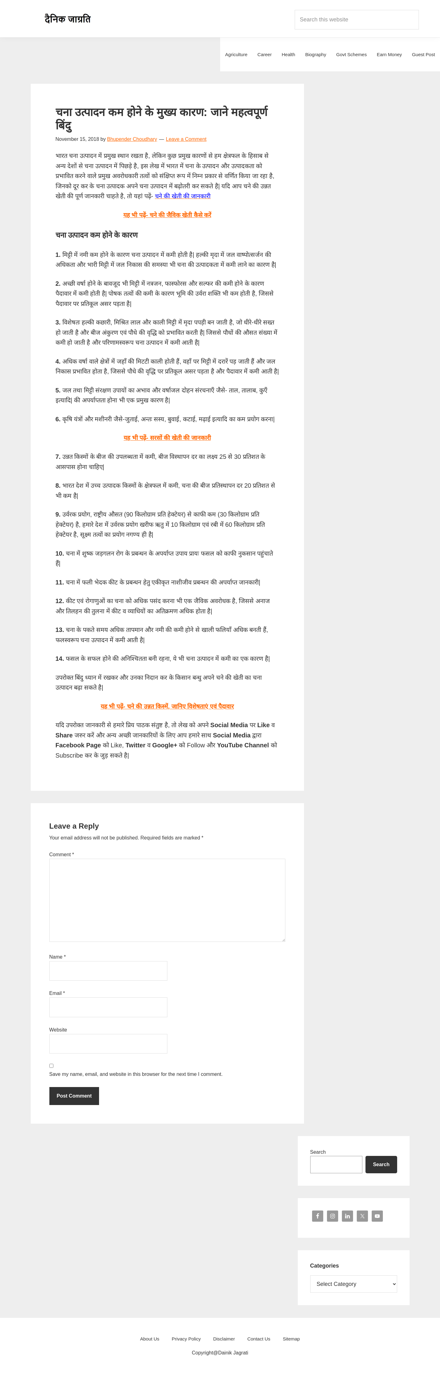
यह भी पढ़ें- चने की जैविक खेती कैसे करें (167, 215)
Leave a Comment (186, 139)
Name (57, 956)
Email (57, 993)
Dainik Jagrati (68, 18)
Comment (61, 854)
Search (318, 1151)
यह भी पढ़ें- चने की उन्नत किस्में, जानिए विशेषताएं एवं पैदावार (167, 706)
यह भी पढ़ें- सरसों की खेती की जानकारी (167, 437)
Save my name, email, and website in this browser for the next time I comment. (136, 1073)
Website (58, 1029)
